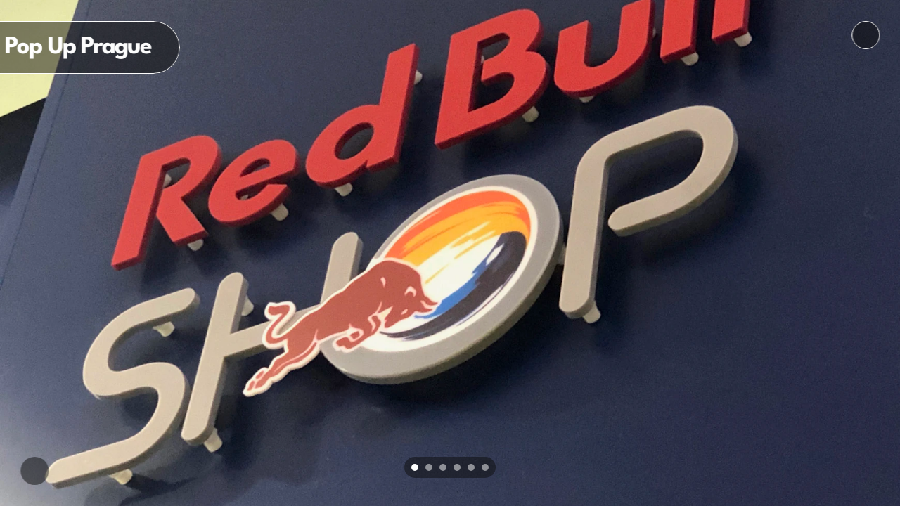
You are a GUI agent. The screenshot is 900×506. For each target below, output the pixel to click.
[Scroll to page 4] (457, 467)
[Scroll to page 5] (471, 467)
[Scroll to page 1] (413, 467)
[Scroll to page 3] (443, 467)
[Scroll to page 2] (429, 467)
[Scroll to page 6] (487, 467)
